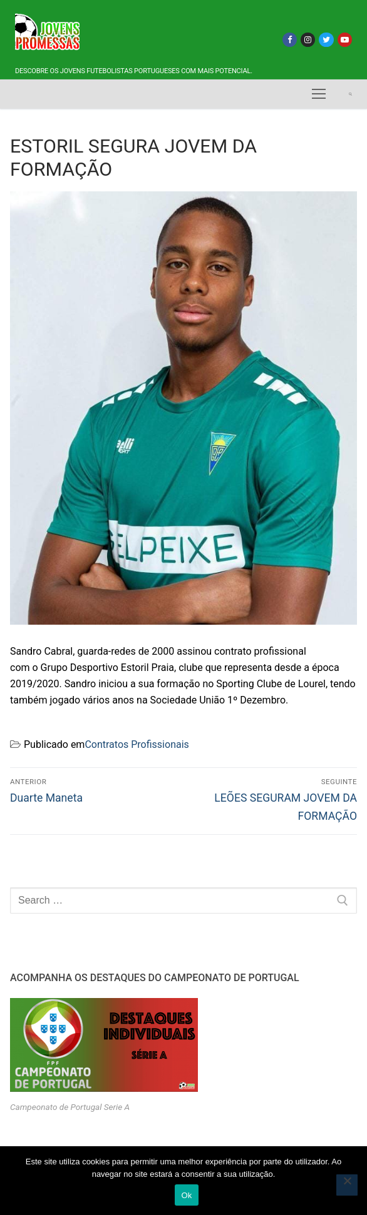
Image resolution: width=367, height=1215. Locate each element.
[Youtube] (345, 40)
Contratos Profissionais (137, 744)
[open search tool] (350, 94)
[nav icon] (319, 94)
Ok (186, 1195)
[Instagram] (308, 40)
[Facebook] (289, 40)
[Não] (347, 1185)
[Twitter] (326, 40)
